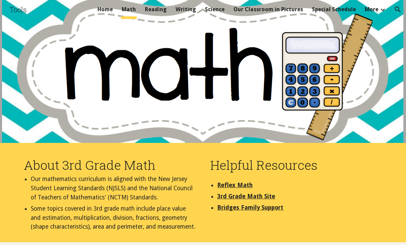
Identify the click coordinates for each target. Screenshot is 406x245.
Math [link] (129, 9)
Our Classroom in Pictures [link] (268, 9)
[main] (109, 194)
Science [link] (215, 9)
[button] (398, 9)
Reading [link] (156, 9)
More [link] (371, 9)
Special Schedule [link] (334, 9)
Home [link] (105, 9)
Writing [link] (186, 9)
